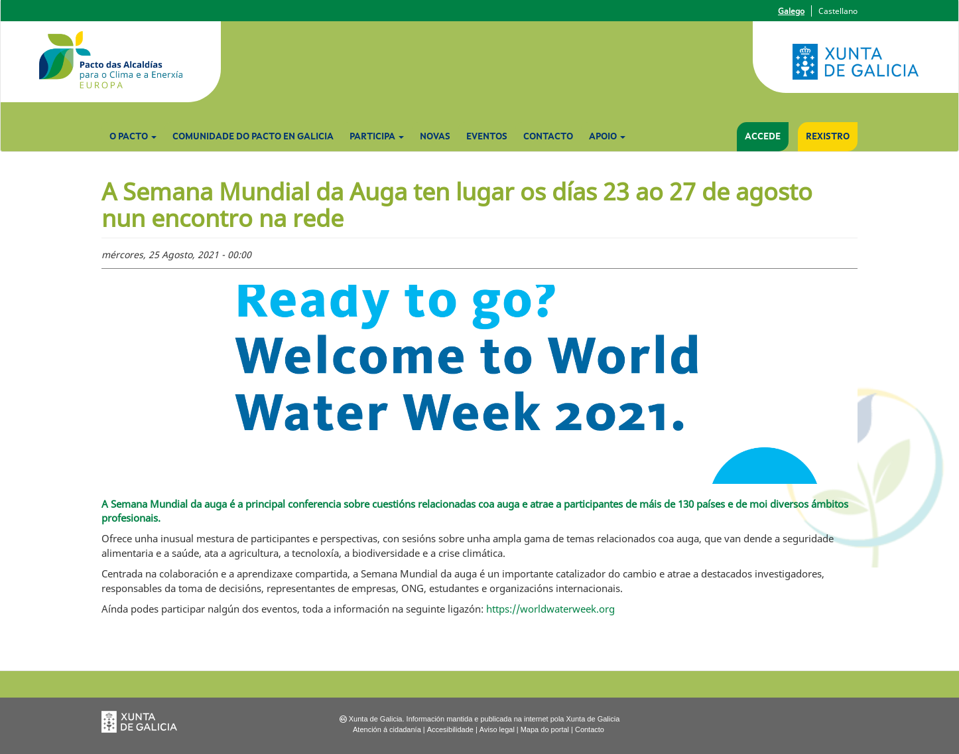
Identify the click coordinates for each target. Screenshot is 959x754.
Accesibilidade (450, 729)
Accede (763, 136)
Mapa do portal (545, 729)
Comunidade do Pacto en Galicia (253, 136)
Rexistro (828, 136)
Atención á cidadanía (387, 729)
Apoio (607, 136)
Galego (791, 11)
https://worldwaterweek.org (550, 608)
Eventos (486, 136)
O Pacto (133, 136)
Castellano (838, 11)
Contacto (548, 136)
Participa (377, 136)
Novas (435, 136)
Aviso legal (497, 729)
